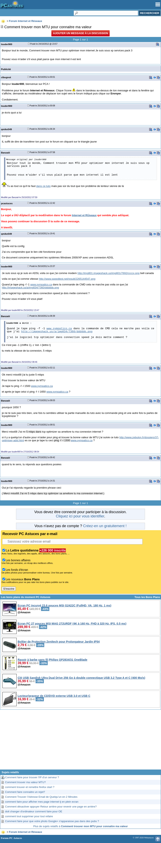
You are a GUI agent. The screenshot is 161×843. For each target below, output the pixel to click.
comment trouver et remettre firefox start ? (29, 787)
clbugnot (6, 77)
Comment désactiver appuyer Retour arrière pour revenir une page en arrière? (51, 806)
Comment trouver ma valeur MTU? (25, 782)
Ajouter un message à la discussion (80, 33)
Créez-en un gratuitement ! (104, 526)
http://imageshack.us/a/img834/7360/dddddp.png (30, 287)
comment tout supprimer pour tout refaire (29, 816)
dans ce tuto (43, 186)
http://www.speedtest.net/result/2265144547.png (67, 278)
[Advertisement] (80, 741)
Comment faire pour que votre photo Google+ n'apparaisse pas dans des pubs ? (52, 821)
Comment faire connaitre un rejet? (25, 791)
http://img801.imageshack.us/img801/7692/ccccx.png (109, 273)
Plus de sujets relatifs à (80, 826)
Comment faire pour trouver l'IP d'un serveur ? (32, 777)
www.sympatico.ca (41, 284)
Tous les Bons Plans (147, 597)
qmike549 (6, 129)
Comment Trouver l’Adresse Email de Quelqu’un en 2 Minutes (41, 796)
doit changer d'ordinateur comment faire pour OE (33, 811)
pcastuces (7, 203)
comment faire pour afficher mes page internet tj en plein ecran (41, 801)
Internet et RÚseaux (84, 215)
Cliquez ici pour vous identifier (80, 516)
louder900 (6, 44)
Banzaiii (5, 152)
